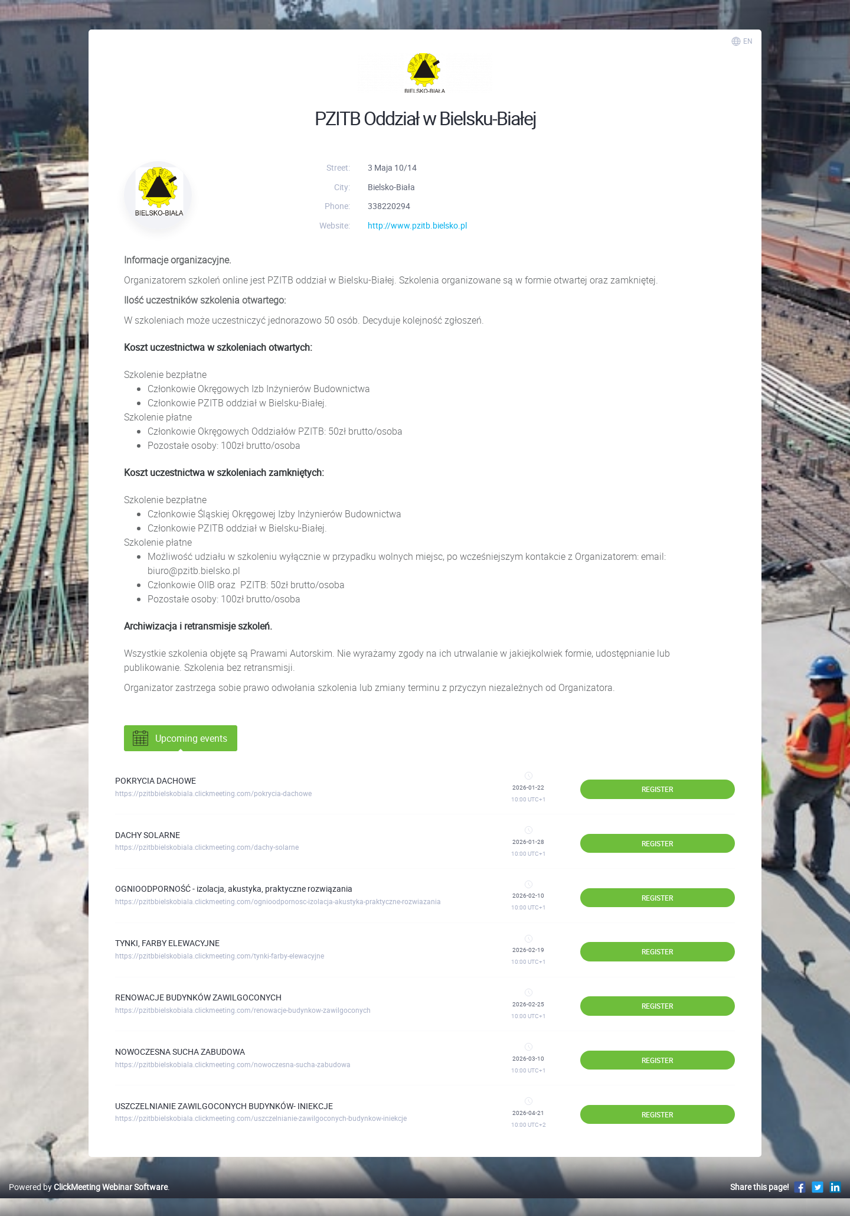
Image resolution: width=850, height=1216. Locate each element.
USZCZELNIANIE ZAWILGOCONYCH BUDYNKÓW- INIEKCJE (224, 1105)
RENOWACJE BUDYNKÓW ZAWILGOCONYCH (198, 997)
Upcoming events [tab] (178, 738)
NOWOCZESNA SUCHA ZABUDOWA (180, 1051)
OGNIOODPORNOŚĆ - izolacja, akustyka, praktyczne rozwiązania (233, 888)
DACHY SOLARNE (147, 834)
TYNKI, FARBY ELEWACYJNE (167, 942)
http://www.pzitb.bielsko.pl (417, 225)
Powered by (88, 1186)
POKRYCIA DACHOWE (155, 780)
